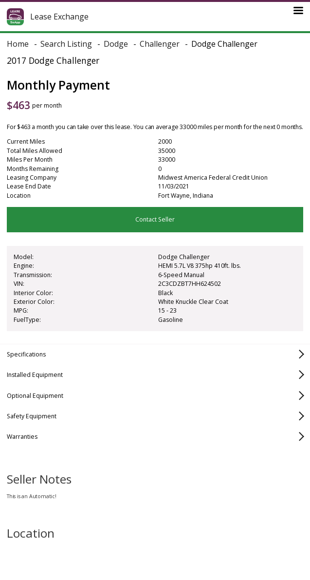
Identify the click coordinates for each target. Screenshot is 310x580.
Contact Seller (155, 219)
